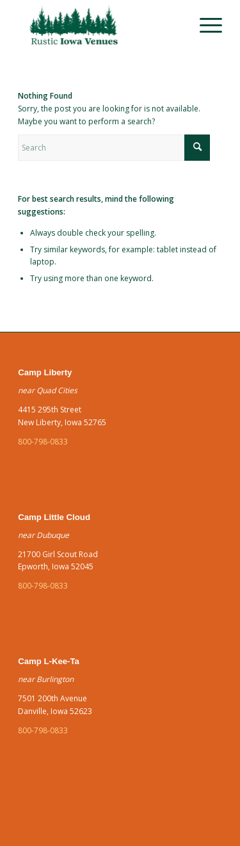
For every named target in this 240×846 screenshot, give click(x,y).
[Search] (114, 147)
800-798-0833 (43, 441)
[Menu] (204, 25)
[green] (99, 25)
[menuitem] (204, 25)
